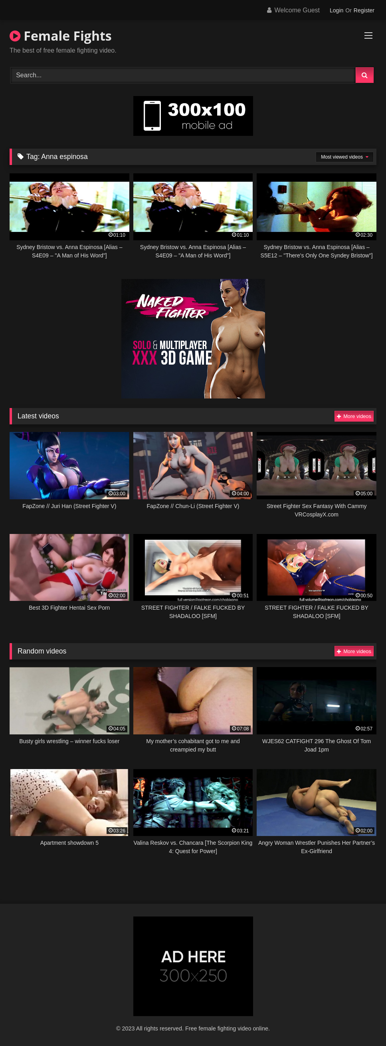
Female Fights (61, 35)
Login (336, 10)
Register (364, 10)
